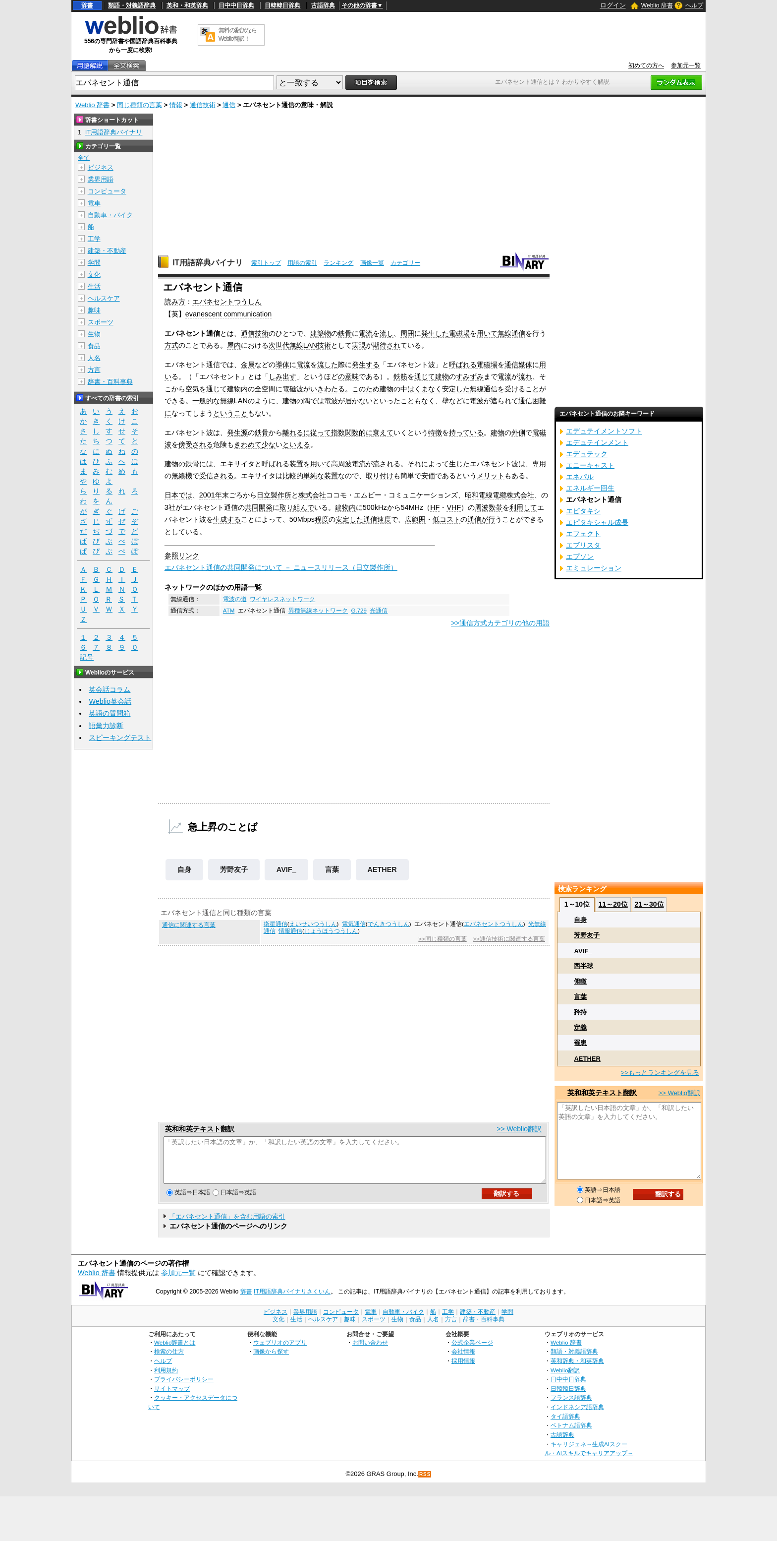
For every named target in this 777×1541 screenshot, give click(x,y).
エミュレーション (593, 568)
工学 (94, 239)
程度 (322, 519)
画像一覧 (372, 262)
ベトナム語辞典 (571, 1434)
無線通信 (511, 333)
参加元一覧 (686, 65)
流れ (525, 376)
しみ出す (282, 376)
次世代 (279, 345)
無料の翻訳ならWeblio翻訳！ (238, 34)
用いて (487, 333)
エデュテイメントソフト (604, 431)
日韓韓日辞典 (282, 5)
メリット (490, 476)
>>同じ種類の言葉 (442, 939)
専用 (539, 464)
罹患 (580, 1043)
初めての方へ (646, 65)
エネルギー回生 (590, 488)
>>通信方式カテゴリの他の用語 (500, 623)
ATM (228, 611)
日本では (178, 495)
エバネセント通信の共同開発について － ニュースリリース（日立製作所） (281, 567)
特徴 (435, 432)
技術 (324, 345)
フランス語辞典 (571, 1406)
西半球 (583, 966)
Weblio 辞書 (657, 5)
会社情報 (463, 1360)
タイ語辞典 (565, 1425)
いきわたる (327, 389)
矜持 (580, 1012)
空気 (192, 389)
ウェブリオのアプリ (280, 1351)
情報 (175, 105)
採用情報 (463, 1369)
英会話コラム (109, 689)
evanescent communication (228, 314)
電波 (331, 401)
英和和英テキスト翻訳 (199, 1129)
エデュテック (587, 454)
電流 (366, 333)
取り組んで (296, 507)
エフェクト (583, 534)
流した (327, 365)
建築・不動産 (107, 250)
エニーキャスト (590, 465)
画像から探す (271, 1360)
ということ (230, 413)
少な (269, 444)
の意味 (348, 376)
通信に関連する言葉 (189, 925)
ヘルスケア (104, 298)
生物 (94, 334)
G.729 (358, 611)
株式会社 (312, 495)
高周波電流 (348, 464)
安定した (456, 389)
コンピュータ (107, 191)
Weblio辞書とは (174, 1351)
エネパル (580, 477)
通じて (424, 376)
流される (386, 464)
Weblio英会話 (110, 701)
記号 (87, 657)
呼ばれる (463, 365)
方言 (94, 369)
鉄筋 (400, 376)
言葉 (332, 869)
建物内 (237, 389)
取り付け (379, 476)
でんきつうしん (388, 924)
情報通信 (290, 931)
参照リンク (182, 555)
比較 (289, 476)
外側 (518, 432)
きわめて (248, 444)
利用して (523, 507)
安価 (428, 476)
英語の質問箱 (109, 713)
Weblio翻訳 (565, 1379)
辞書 (87, 5)
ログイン (613, 5)
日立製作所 (274, 495)
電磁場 (459, 333)
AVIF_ (286, 869)
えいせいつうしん (313, 924)
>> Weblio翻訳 (519, 1129)
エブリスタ (583, 545)
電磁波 (292, 389)
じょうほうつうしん (331, 931)
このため (366, 389)
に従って (317, 432)
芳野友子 (234, 869)
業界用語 (100, 179)
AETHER (382, 869)
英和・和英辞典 (187, 5)
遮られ (501, 401)
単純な (313, 476)
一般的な (206, 401)
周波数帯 (488, 507)
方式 (171, 345)
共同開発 (259, 507)
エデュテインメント (597, 442)
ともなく (421, 401)
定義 (580, 1027)
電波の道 (235, 599)
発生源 (237, 432)
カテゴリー (405, 262)
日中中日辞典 (236, 5)
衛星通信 (275, 924)
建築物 (320, 333)
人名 (94, 358)
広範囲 (415, 519)
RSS (425, 1483)
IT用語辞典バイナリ (207, 262)
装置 (296, 464)
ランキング (338, 262)
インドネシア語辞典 (577, 1416)
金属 (248, 365)
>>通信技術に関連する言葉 (509, 939)
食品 (94, 346)
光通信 (379, 611)
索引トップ (266, 262)
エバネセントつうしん (227, 302)
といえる (296, 444)
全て (84, 158)
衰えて (383, 432)
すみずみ (470, 376)
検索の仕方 (169, 1360)
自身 (184, 869)
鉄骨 (345, 333)
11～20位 (613, 904)
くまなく (428, 389)
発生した (435, 333)
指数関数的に (352, 432)
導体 (282, 365)
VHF (453, 507)
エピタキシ (583, 511)
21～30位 (649, 904)
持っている (466, 432)
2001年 (210, 495)
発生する (366, 365)
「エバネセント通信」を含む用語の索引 (227, 1225)
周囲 (407, 333)
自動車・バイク (110, 215)
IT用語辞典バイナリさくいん (292, 1300)
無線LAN (303, 345)
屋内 (234, 345)
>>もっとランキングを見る (660, 1072)
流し (386, 333)
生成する (227, 519)
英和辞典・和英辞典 (577, 1369)
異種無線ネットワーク (318, 611)
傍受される (195, 444)
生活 (94, 286)
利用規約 (166, 1379)
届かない (359, 401)
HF (435, 507)
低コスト (446, 519)
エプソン (580, 556)
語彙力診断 (106, 726)
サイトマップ (172, 1397)
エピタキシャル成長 (597, 522)
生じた (459, 464)
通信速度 (377, 519)
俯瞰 (580, 981)
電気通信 (354, 924)
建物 (442, 376)
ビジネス (100, 167)
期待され (386, 345)
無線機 (181, 476)
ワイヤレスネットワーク (282, 599)
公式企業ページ (472, 1351)
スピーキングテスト (120, 737)
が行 (488, 519)
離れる (292, 432)
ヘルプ (694, 5)
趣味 (94, 310)
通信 (228, 105)
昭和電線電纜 (485, 495)
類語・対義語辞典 (132, 5)
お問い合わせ (370, 1351)
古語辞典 (323, 5)
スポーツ (100, 322)
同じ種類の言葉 (139, 105)
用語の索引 (302, 262)
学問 (94, 262)
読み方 (175, 302)
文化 (94, 274)
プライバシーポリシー (184, 1388)
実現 (359, 345)
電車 (94, 203)
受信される (216, 476)
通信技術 (203, 105)
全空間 (265, 389)
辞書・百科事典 (110, 381)
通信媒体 (518, 365)
